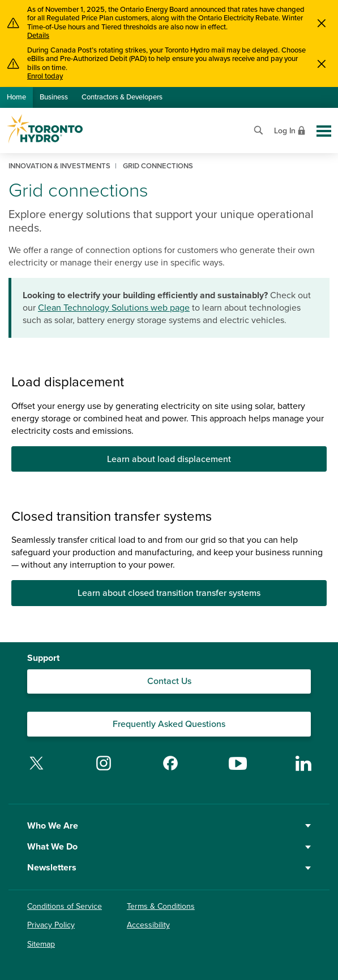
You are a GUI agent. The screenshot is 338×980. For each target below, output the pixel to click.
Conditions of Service (64, 906)
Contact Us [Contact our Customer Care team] (169, 681)
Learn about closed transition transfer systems (169, 593)
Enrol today (45, 76)
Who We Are (169, 825)
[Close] (322, 23)
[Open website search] (258, 129)
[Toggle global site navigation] (324, 131)
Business (54, 97)
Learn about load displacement (169, 459)
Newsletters (169, 867)
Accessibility (148, 925)
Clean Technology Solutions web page (114, 307)
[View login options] (290, 130)
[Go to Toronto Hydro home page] (45, 128)
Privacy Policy (51, 925)
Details (38, 35)
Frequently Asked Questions (169, 724)
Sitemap (41, 944)
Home (16, 97)
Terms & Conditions (161, 906)
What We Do (169, 846)
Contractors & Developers (122, 97)
